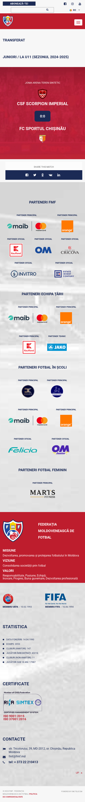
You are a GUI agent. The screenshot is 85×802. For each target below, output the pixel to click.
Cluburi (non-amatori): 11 (21, 657)
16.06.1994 (68, 607)
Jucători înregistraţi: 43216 (22, 653)
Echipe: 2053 (13, 644)
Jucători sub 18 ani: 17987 (21, 662)
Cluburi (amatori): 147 (19, 648)
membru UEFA (10, 607)
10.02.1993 (26, 607)
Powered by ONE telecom (71, 791)
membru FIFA (52, 607)
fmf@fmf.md (17, 756)
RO (73, 10)
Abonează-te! (19, 3)
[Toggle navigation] (78, 22)
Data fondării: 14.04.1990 (20, 639)
